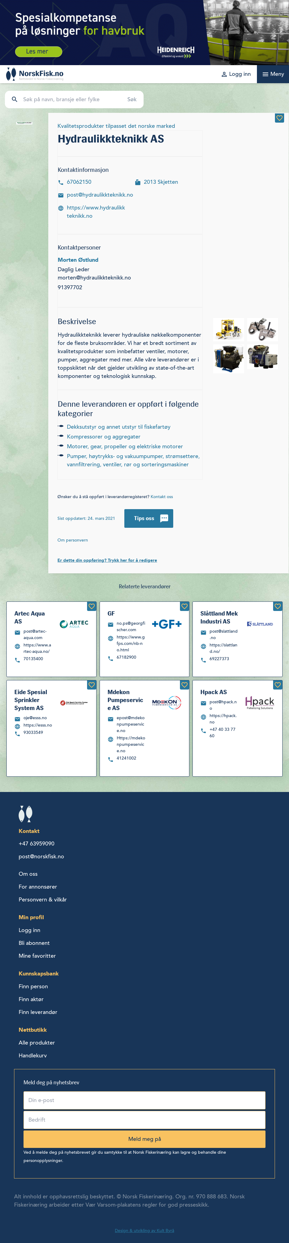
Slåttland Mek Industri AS (219, 617)
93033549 (33, 732)
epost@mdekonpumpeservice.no (130, 724)
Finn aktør (31, 999)
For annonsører (38, 886)
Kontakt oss (162, 496)
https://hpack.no (223, 719)
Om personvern (72, 540)
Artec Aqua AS (29, 617)
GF (111, 613)
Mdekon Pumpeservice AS (125, 700)
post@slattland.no (224, 634)
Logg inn (29, 930)
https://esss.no (38, 725)
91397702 (70, 287)
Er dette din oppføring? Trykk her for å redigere (107, 560)
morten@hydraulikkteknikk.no (94, 277)
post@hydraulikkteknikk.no (100, 194)
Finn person (33, 986)
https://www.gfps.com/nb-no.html (131, 643)
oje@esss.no (35, 717)
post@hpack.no (223, 705)
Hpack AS (213, 692)
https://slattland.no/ (223, 648)
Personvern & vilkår (43, 899)
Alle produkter (37, 1042)
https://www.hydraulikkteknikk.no (96, 211)
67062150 (79, 182)
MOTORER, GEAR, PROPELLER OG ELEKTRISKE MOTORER (125, 446)
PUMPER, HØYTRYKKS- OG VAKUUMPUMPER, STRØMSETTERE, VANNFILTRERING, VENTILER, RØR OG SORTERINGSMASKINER (133, 460)
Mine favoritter (37, 956)
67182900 (126, 657)
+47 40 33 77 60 (223, 732)
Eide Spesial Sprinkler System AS (30, 700)
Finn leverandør (38, 1012)
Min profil (31, 917)
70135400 (33, 658)
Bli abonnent (34, 943)
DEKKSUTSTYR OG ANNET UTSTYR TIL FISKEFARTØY (118, 427)
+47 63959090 (36, 843)
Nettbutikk (33, 1030)
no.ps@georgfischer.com (131, 626)
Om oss (28, 874)
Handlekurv (33, 1055)
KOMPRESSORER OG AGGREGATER (104, 436)
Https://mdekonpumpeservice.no (131, 744)
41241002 (126, 758)
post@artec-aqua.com (35, 634)
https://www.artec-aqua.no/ (37, 648)
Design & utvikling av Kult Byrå (144, 1230)
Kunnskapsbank (39, 973)
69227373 (219, 658)
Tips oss (144, 518)
